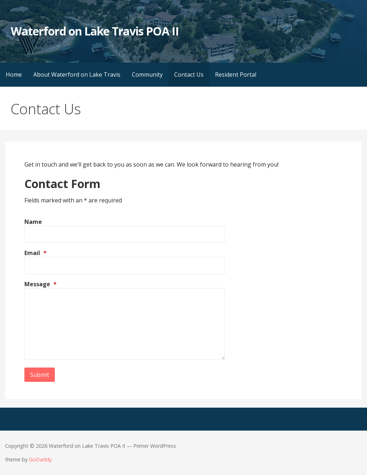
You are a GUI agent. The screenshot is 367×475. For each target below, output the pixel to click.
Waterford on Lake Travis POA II (95, 31)
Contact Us (189, 74)
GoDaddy (40, 459)
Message (40, 284)
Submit (39, 375)
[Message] (124, 324)
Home (14, 74)
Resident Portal (235, 74)
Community (147, 74)
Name (33, 222)
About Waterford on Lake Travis (76, 74)
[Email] (124, 265)
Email (35, 253)
